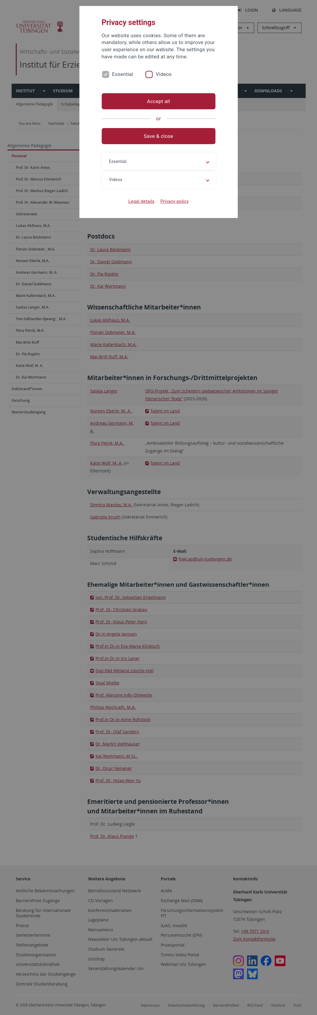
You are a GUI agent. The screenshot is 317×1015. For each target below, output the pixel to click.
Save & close (158, 136)
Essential (122, 74)
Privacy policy (174, 201)
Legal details (141, 201)
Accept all (158, 101)
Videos (164, 74)
